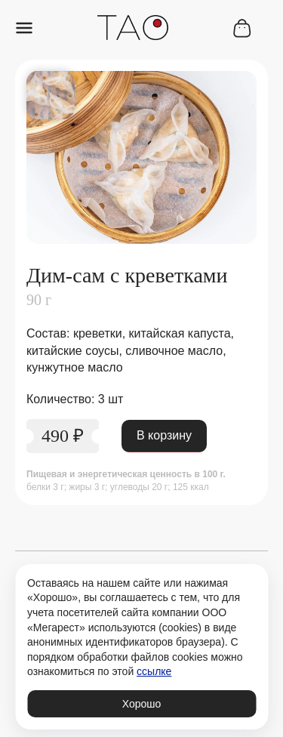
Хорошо (141, 704)
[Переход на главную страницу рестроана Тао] (132, 30)
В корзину (164, 435)
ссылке (154, 671)
